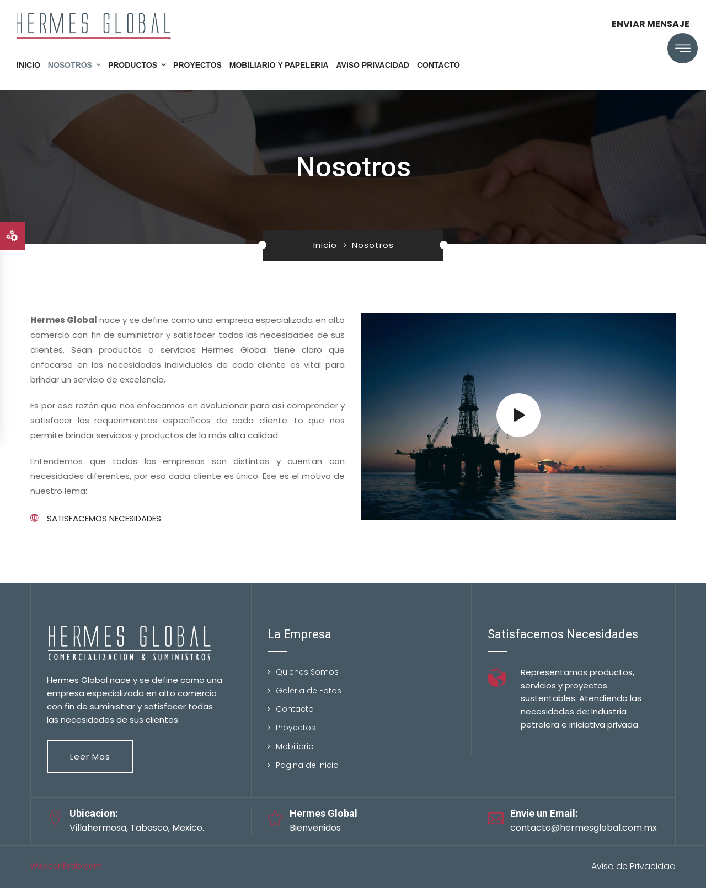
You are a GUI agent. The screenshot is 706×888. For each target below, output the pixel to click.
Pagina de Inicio (307, 765)
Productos (132, 65)
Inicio (28, 65)
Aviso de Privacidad (633, 866)
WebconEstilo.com (66, 865)
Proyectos (197, 65)
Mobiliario (295, 746)
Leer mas (90, 756)
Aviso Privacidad (372, 65)
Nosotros (70, 65)
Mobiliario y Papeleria (279, 65)
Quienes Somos (307, 671)
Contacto (438, 65)
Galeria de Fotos (308, 690)
